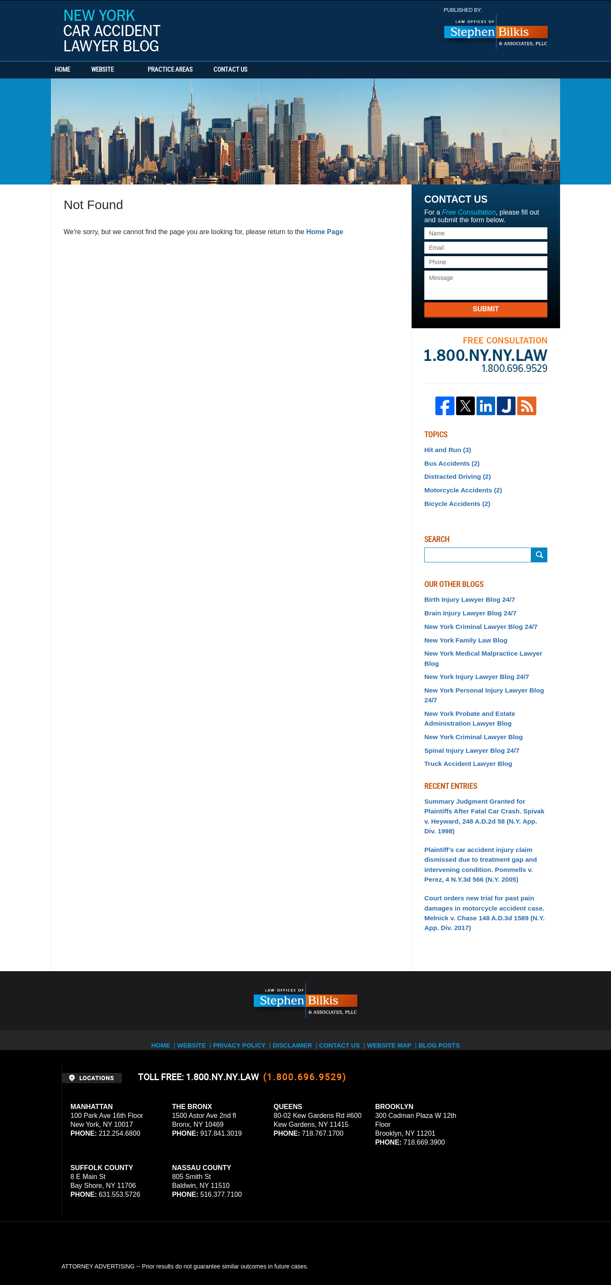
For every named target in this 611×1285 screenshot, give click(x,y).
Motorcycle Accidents (459, 486)
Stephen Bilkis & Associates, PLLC (157, 1254)
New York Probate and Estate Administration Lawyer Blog (465, 685)
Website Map (397, 983)
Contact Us (269, 70)
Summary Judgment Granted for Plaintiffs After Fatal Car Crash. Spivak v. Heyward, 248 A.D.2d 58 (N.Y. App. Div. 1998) (483, 773)
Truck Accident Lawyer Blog (464, 727)
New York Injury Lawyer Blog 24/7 (471, 656)
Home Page (324, 231)
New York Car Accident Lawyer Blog (112, 30)
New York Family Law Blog (461, 631)
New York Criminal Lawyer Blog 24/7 (475, 618)
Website (128, 70)
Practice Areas (196, 70)
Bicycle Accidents (454, 498)
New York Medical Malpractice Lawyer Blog (485, 643)
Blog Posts (448, 983)
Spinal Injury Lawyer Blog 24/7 (467, 715)
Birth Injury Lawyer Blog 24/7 (465, 594)
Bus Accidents (449, 461)
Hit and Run (445, 449)
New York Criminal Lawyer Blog (468, 702)
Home (75, 70)
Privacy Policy (242, 983)
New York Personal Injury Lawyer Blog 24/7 (485, 668)
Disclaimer (296, 983)
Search (539, 550)
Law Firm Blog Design (508, 1254)
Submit (486, 309)
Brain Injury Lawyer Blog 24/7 (465, 606)
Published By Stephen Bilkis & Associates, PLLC (496, 28)
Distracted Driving (454, 473)
